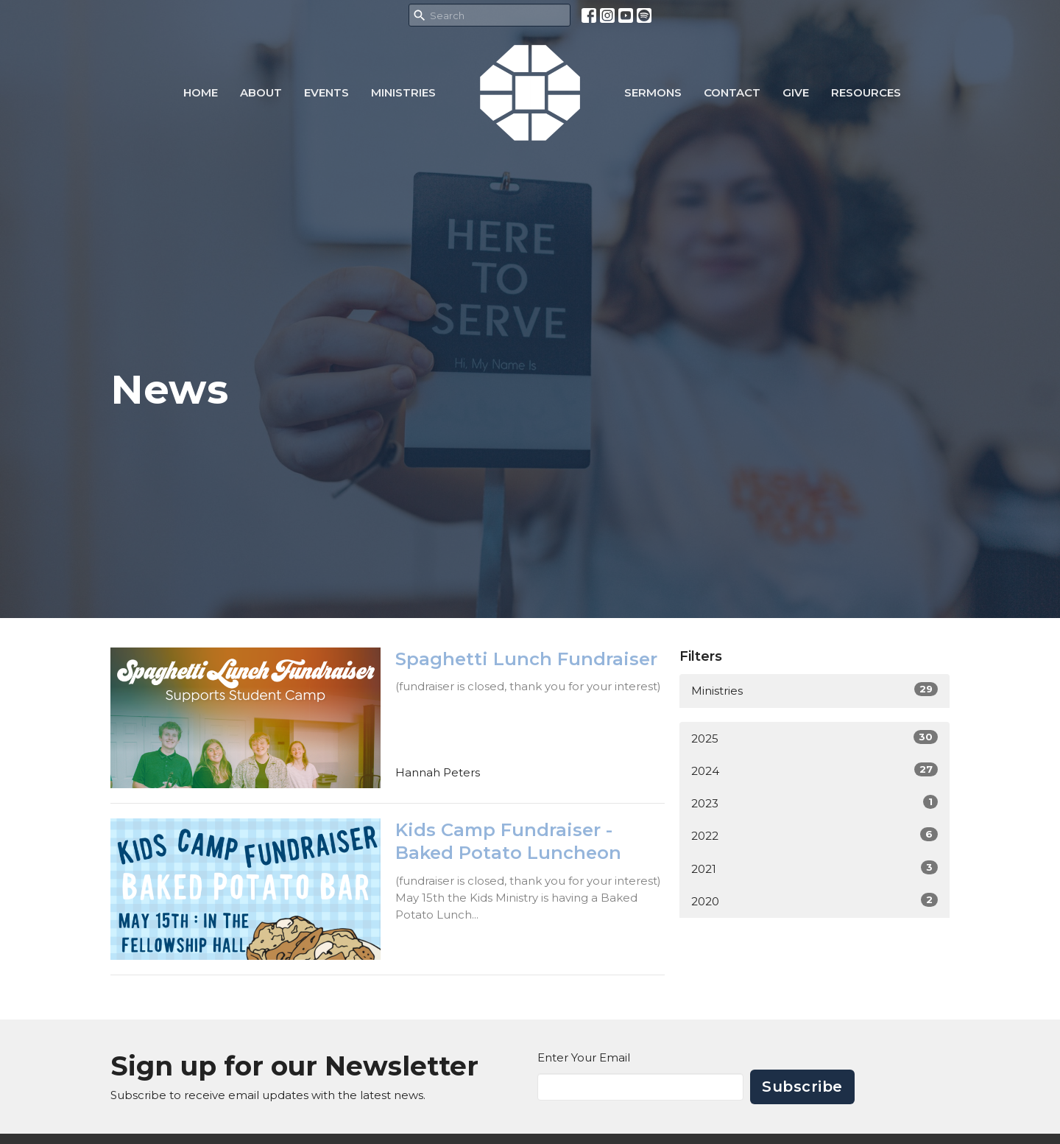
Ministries (403, 92)
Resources (866, 92)
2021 (814, 868)
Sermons (653, 92)
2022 (814, 835)
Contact (732, 92)
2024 (814, 770)
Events (326, 92)
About (261, 92)
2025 (814, 737)
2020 (814, 900)
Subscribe (802, 1086)
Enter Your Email (583, 1057)
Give (795, 92)
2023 (814, 802)
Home (200, 92)
